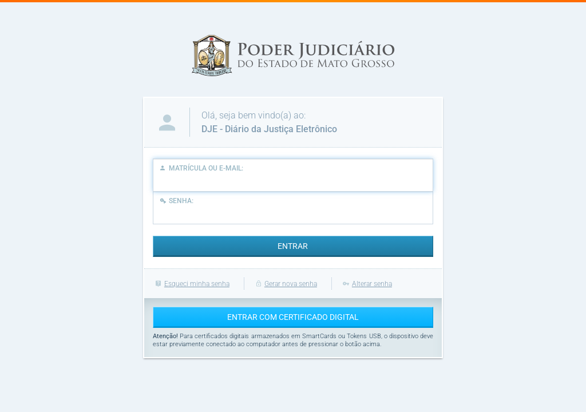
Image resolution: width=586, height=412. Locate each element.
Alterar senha (366, 284)
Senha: (176, 200)
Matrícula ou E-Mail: (201, 168)
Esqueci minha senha (191, 284)
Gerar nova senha (285, 284)
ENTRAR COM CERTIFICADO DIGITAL (293, 317)
